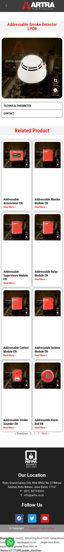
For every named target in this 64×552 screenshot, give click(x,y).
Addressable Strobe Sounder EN (15, 422)
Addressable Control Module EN (16, 349)
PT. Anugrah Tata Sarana (40, 528)
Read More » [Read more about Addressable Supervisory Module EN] (9, 283)
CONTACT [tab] (9, 113)
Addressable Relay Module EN (46, 273)
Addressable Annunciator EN (13, 201)
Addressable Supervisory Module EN (15, 275)
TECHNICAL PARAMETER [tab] (17, 105)
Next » (45, 433)
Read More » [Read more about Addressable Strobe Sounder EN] (9, 427)
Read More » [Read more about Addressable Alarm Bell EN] (41, 427)
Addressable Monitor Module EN (47, 201)
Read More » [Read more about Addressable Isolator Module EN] (41, 355)
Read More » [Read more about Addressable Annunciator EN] (9, 206)
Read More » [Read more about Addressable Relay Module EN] (41, 279)
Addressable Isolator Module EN (47, 349)
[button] (6, 5)
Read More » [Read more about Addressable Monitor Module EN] (41, 206)
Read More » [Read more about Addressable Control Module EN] (9, 355)
